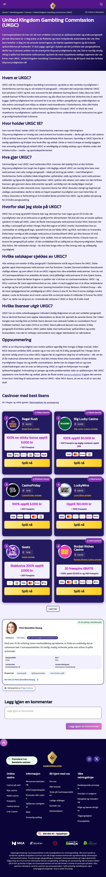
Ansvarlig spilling (34, 817)
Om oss (53, 781)
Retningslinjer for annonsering (44, 402)
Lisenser (28, 12)
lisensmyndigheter (73, 374)
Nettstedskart (56, 811)
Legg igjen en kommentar (83, 726)
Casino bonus (13, 806)
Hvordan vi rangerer (87, 793)
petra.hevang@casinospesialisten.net (42, 638)
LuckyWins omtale (82, 495)
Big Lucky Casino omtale (86, 429)
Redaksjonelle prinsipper (88, 786)
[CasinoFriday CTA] (13, 490)
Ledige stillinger (57, 800)
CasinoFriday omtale (31, 495)
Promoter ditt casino (35, 797)
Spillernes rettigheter (35, 805)
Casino (5, 12)
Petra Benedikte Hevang (30, 627)
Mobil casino (13, 795)
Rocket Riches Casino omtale (88, 559)
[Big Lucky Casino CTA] (65, 424)
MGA (28, 812)
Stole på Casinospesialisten (61, 793)
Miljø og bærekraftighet (88, 809)
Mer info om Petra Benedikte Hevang (19, 679)
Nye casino (12, 790)
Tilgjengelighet (85, 815)
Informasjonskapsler (35, 789)
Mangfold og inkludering (88, 800)
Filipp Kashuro (27, 688)
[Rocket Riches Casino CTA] (65, 552)
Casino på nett (14, 785)
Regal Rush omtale (31, 429)
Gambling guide (16, 12)
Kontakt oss (55, 805)
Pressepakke (84, 821)
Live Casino (12, 811)
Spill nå (27, 463)
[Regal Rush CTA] (13, 424)
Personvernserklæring (35, 783)
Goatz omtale (28, 557)
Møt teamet (55, 786)
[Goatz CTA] (13, 552)
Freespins (11, 800)
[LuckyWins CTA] (65, 490)
